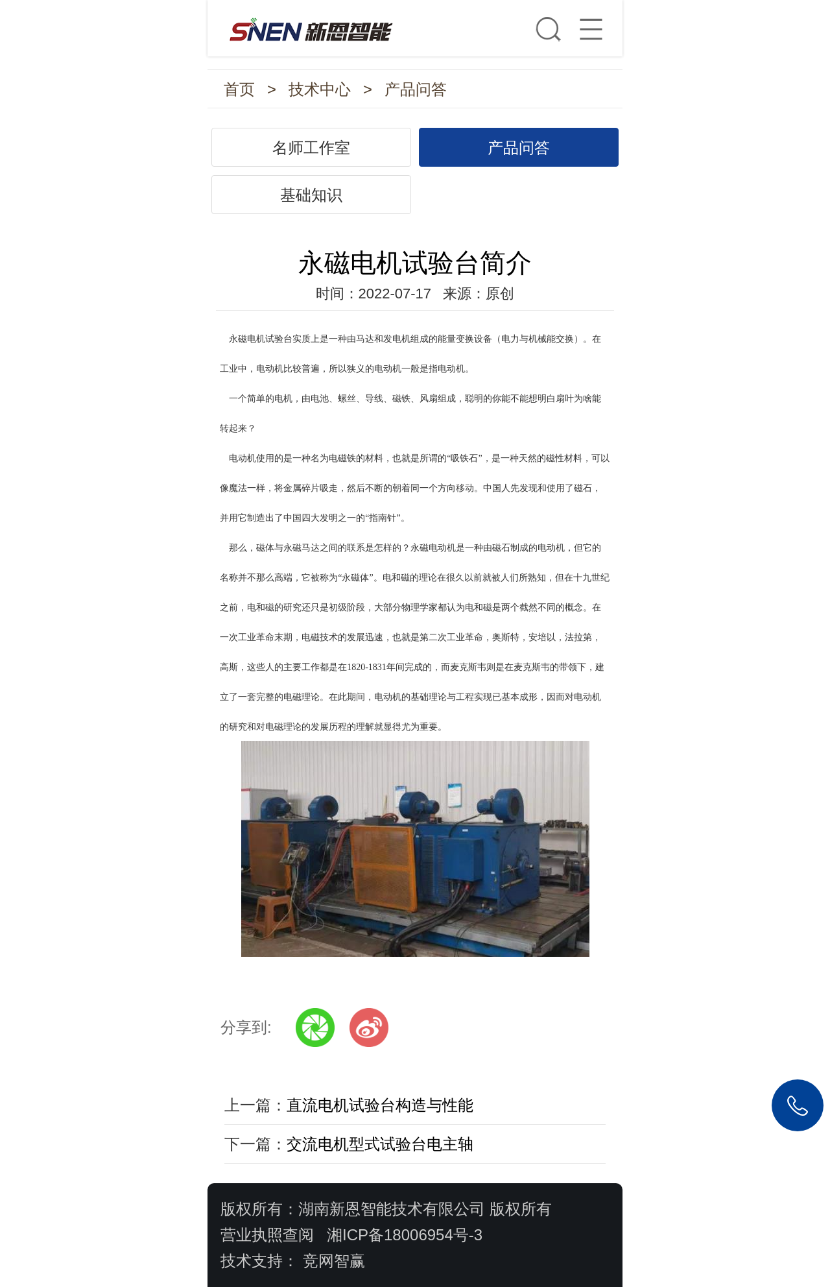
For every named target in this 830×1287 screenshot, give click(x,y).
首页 (239, 89)
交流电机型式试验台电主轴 (380, 1144)
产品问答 (416, 89)
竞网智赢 (334, 1260)
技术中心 (320, 89)
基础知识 (311, 195)
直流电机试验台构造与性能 (380, 1105)
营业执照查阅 (267, 1235)
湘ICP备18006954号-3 (404, 1235)
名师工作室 (311, 147)
